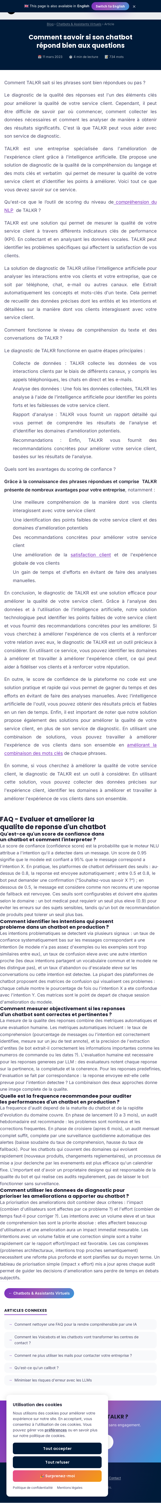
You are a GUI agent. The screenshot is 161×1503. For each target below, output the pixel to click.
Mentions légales (69, 1488)
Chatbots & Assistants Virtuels (78, 24)
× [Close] (134, 6)
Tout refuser (57, 1462)
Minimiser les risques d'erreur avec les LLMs (53, 1380)
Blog (50, 24)
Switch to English (110, 6)
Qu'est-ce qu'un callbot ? (36, 1367)
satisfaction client (91, 554)
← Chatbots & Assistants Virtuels (39, 1293)
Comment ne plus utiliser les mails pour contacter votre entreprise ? (73, 1355)
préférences (56, 1430)
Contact (115, 1478)
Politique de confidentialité (33, 1488)
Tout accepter (57, 1448)
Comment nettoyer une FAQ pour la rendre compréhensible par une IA (75, 1324)
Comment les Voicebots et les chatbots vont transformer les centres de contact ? (76, 1340)
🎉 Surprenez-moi (57, 1476)
